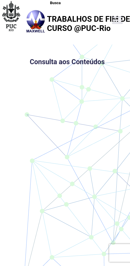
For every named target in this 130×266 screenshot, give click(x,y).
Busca (55, 3)
